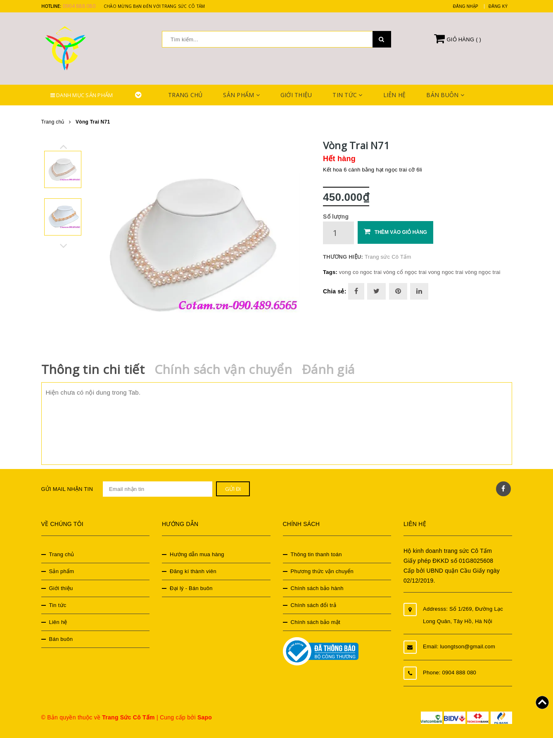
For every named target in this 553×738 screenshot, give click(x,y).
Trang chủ (185, 95)
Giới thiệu (296, 95)
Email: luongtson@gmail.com (459, 646)
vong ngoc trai (445, 272)
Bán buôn (445, 95)
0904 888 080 (79, 6)
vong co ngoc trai (360, 272)
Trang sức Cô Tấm (388, 257)
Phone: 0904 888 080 (449, 672)
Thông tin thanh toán (316, 554)
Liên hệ (394, 95)
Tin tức (347, 95)
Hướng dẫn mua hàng (197, 554)
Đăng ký (498, 6)
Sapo (204, 717)
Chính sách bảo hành (317, 588)
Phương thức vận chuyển (322, 571)
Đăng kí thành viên (193, 571)
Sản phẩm (241, 95)
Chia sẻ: (335, 291)
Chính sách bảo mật (315, 622)
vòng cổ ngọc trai (405, 272)
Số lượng (336, 216)
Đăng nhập (465, 6)
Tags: (331, 272)
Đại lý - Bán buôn (191, 588)
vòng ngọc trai (483, 272)
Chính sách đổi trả (314, 605)
